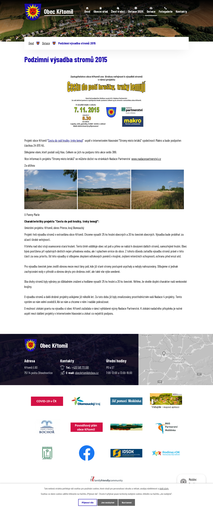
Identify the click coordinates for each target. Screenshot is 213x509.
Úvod (87, 11)
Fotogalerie (166, 11)
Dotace (151, 11)
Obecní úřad (101, 11)
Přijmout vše (88, 502)
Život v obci (118, 11)
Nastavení (126, 502)
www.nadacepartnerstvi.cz (146, 159)
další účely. (164, 488)
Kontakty (181, 11)
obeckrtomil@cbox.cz (87, 373)
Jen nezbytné (107, 502)
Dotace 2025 (135, 11)
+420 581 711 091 (80, 367)
